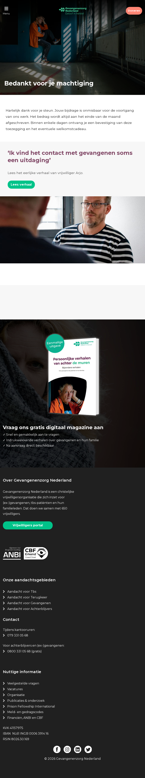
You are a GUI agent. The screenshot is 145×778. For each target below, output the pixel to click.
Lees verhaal (21, 184)
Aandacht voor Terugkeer (27, 597)
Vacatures (15, 689)
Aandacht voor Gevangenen (29, 603)
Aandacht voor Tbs (21, 591)
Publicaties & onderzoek (26, 701)
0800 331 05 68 (19, 651)
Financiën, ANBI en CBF (25, 718)
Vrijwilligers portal (28, 525)
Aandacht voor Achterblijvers (29, 609)
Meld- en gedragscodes (25, 712)
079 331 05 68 (17, 635)
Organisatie (16, 695)
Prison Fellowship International (31, 706)
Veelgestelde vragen (23, 683)
